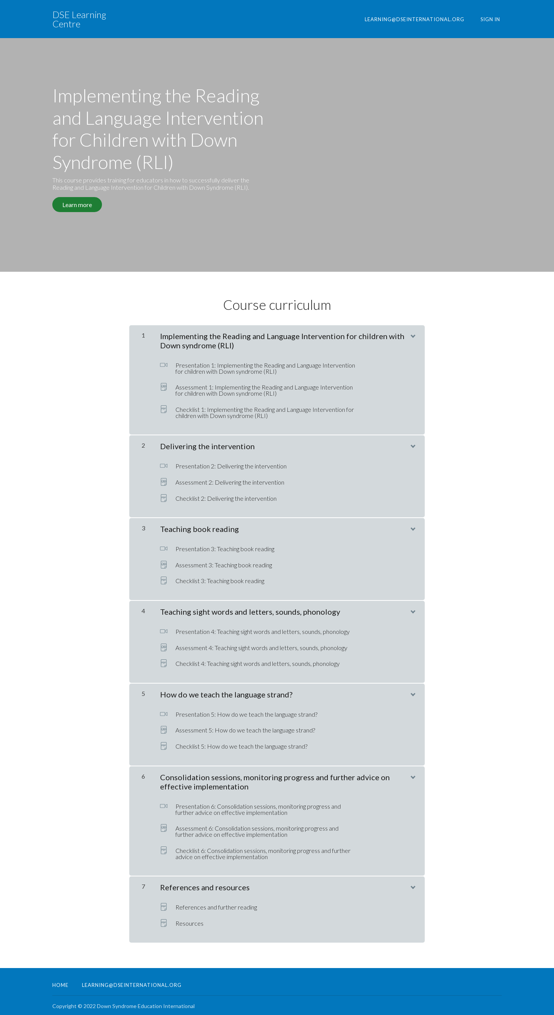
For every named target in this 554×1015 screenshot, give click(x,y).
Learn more (77, 204)
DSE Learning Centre (79, 19)
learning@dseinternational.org (419, 19)
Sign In (492, 19)
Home (60, 983)
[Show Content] (412, 333)
